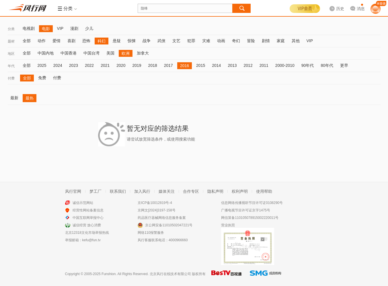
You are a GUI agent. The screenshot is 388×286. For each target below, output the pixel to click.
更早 (344, 65)
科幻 (102, 41)
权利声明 (240, 191)
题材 (11, 41)
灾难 (206, 40)
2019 (136, 65)
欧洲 (126, 53)
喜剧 (71, 40)
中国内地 (46, 53)
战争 (147, 40)
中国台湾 (91, 53)
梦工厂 (95, 191)
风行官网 (73, 191)
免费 (42, 77)
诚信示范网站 (83, 203)
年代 (11, 66)
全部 (27, 40)
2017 (168, 65)
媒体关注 (167, 191)
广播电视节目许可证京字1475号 (245, 210)
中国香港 (69, 53)
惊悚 (132, 40)
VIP (60, 28)
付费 (11, 78)
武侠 (161, 40)
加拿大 (143, 53)
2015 (200, 65)
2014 (216, 65)
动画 (221, 40)
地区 (11, 54)
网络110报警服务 (151, 233)
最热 (30, 98)
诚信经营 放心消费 (87, 225)
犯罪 (191, 40)
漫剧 (74, 28)
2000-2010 (285, 65)
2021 (105, 65)
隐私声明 (215, 191)
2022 (89, 65)
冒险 (251, 40)
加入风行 (142, 191)
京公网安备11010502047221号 (168, 225)
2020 (120, 65)
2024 (57, 65)
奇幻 (236, 40)
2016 (184, 65)
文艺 (176, 40)
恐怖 (86, 40)
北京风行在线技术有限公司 (170, 274)
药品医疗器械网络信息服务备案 (162, 218)
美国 (110, 53)
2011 (264, 65)
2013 (232, 65)
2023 (73, 65)
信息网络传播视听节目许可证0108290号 (252, 203)
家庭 (281, 40)
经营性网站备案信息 (88, 210)
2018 (152, 65)
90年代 (307, 65)
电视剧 (29, 28)
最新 (14, 98)
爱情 (56, 40)
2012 (248, 65)
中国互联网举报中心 (88, 218)
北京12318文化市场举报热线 (87, 233)
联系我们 (118, 191)
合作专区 (191, 191)
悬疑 (117, 40)
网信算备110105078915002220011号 (249, 218)
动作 (42, 40)
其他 (296, 40)
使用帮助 (264, 191)
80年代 (327, 65)
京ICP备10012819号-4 (155, 203)
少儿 (89, 28)
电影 (46, 28)
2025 (42, 65)
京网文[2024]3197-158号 (157, 210)
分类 (11, 29)
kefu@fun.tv (91, 240)
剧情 (266, 40)
